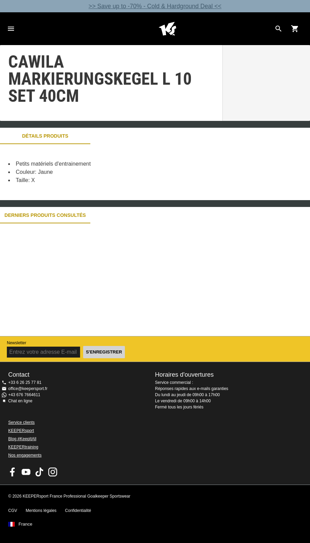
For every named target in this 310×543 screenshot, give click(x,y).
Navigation (11, 28)
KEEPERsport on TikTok (39, 472)
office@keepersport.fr (28, 388)
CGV (12, 510)
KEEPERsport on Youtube (26, 472)
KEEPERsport (21, 430)
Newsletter (16, 342)
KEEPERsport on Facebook (12, 472)
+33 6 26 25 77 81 (24, 382)
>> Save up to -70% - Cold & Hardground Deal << (155, 6)
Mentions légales (41, 510)
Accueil (167, 29)
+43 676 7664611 (24, 394)
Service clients (21, 422)
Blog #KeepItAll (22, 438)
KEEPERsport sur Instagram (52, 472)
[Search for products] (278, 29)
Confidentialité (78, 510)
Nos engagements (24, 455)
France (25, 524)
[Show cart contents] (295, 29)
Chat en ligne (20, 401)
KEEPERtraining (23, 447)
